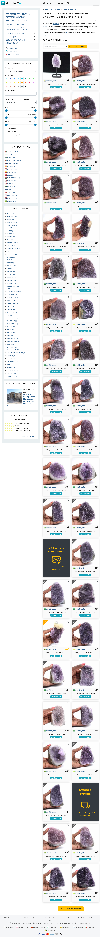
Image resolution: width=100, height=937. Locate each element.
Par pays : (26, 99)
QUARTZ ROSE (12, 344)
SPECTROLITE (12, 361)
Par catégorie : (10, 68)
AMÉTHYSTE (12, 225)
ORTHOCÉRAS (12, 324)
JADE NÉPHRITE (13, 286)
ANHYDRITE (11, 228)
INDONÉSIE (12, 169)
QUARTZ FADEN (13, 338)
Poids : (7, 114)
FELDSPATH (11, 271)
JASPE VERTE (12, 297)
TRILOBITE (11, 373)
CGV (5, 918)
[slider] (6, 110)
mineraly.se (50, 930)
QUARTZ (11, 335)
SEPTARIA (11, 356)
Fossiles (11, 37)
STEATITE (11, 367)
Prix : (7, 107)
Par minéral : (9, 99)
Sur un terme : (10, 90)
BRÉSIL (11, 157)
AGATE (10, 213)
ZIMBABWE (11, 201)
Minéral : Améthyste (77, 46)
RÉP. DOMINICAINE (14, 163)
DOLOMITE (11, 266)
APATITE (10, 231)
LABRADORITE (13, 303)
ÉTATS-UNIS (12, 195)
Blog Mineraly (16, 923)
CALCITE (11, 245)
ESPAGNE (11, 166)
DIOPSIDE (11, 263)
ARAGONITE (11, 234)
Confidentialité (26, 918)
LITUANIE (11, 172)
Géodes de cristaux (15, 27)
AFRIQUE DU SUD (13, 198)
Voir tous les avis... (29, 436)
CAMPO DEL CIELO (14, 248)
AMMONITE (12, 222)
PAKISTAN (11, 186)
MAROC (11, 175)
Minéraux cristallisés (16, 20)
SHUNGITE (11, 358)
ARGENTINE (12, 154)
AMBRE (10, 219)
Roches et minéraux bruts (18, 14)
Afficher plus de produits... (70, 908)
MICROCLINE (12, 318)
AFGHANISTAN (13, 151)
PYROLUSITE (12, 332)
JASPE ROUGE (12, 295)
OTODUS (11, 326)
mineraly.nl (78, 927)
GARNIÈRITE (12, 277)
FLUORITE (11, 274)
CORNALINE (11, 257)
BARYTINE (11, 239)
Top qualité (11, 51)
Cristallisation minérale (17, 29)
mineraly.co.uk (22, 927)
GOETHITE (11, 280)
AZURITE (11, 236)
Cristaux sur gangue (16, 24)
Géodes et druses (69, 9)
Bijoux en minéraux (15, 40)
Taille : (7, 122)
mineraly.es (65, 927)
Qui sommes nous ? (39, 918)
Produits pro (12, 54)
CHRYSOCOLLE (12, 254)
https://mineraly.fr (83, 923)
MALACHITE (12, 312)
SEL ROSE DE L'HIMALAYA (16, 353)
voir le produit (56, 87)
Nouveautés (11, 48)
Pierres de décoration (16, 17)
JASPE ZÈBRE (12, 300)
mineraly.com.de (38, 927)
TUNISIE (11, 192)
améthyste (50, 80)
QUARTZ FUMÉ (13, 341)
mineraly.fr (9, 927)
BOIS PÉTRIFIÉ (12, 242)
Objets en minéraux (15, 34)
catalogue (48, 9)
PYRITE (10, 329)
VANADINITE (12, 376)
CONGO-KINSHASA (14, 160)
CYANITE (10, 260)
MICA (9, 315)
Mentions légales (14, 918)
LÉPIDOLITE (11, 309)
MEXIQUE (11, 181)
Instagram (37, 923)
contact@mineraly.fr (66, 923)
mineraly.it (52, 927)
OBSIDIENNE (12, 321)
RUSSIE (10, 189)
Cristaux (57, 9)
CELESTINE (11, 251)
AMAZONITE (12, 216)
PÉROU (10, 183)
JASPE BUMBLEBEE (14, 292)
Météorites (12, 43)
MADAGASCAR (13, 178)
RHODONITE (12, 347)
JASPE (10, 289)
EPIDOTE (11, 268)
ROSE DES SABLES (14, 350)
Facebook (27, 923)
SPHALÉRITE (12, 364)
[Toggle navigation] (96, 3)
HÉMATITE (11, 283)
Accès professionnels (69, 918)
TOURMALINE (12, 370)
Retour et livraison (54, 918)
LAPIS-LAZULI (12, 306)
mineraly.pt (90, 927)
